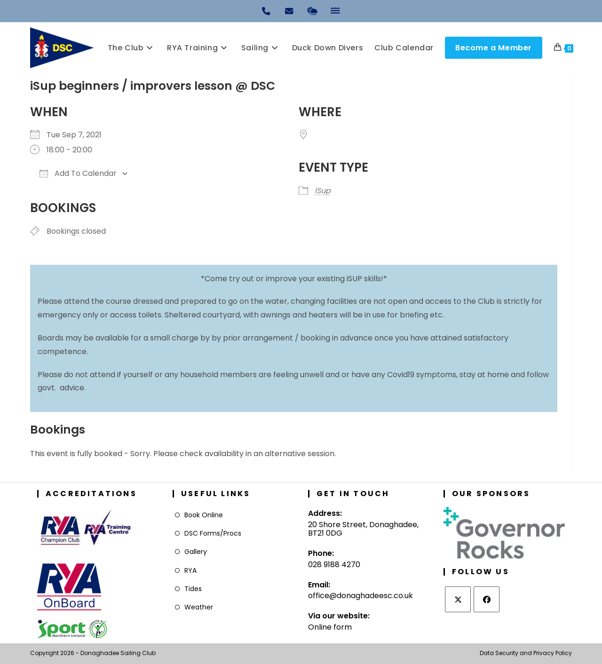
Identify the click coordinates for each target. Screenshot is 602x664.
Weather (198, 607)
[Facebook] (486, 599)
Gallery (195, 551)
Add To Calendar (78, 173)
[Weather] (312, 10)
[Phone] (266, 10)
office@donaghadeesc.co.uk (360, 595)
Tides (193, 588)
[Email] (289, 10)
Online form (330, 627)
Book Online (203, 515)
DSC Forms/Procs (212, 533)
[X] (458, 599)
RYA (190, 570)
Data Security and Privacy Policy (526, 653)
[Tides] (335, 10)
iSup (323, 190)
